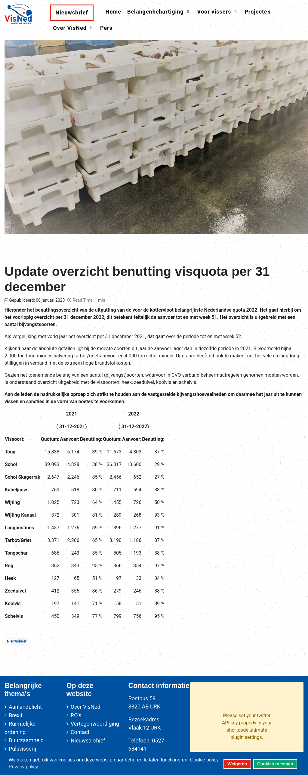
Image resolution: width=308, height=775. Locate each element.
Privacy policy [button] (23, 766)
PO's (76, 715)
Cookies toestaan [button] (275, 763)
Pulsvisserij (22, 748)
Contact (80, 732)
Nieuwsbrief (16, 641)
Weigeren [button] (237, 763)
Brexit (16, 715)
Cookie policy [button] (204, 759)
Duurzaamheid (26, 740)
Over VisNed (85, 707)
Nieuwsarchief (88, 740)
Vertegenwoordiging (95, 724)
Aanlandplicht (25, 707)
